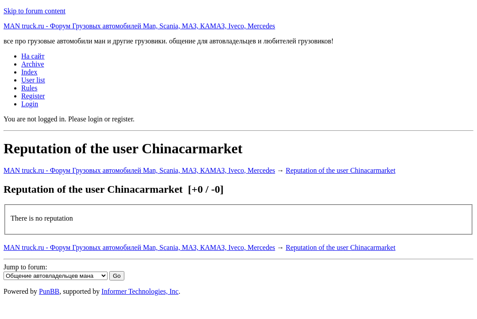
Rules (29, 88)
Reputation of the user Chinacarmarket (341, 170)
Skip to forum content (34, 11)
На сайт (33, 56)
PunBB (49, 291)
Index (29, 72)
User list (33, 80)
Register (33, 96)
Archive (32, 64)
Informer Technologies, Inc (139, 291)
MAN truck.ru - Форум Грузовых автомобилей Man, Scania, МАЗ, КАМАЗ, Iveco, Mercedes (139, 26)
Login (29, 104)
